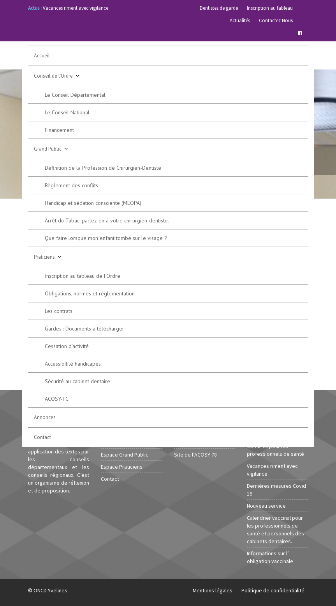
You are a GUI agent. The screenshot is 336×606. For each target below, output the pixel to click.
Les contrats (58, 311)
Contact (42, 437)
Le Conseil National (67, 112)
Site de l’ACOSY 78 (195, 454)
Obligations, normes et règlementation (90, 293)
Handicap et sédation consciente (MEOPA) (93, 202)
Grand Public (48, 149)
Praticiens (44, 257)
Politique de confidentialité (272, 590)
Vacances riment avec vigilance (75, 8)
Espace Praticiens (121, 466)
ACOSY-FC (57, 398)
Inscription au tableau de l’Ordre (82, 275)
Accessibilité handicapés (73, 363)
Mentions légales (212, 590)
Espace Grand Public (124, 454)
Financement (59, 129)
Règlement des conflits (71, 185)
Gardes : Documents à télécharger (84, 328)
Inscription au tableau (270, 8)
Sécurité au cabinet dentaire (77, 381)
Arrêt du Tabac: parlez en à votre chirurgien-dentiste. (107, 220)
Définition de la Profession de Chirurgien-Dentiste (103, 167)
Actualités (240, 20)
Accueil (42, 55)
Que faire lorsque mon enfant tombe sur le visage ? (106, 238)
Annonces (45, 417)
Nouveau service (266, 505)
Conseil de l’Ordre (53, 76)
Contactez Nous (276, 20)
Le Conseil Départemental (75, 94)
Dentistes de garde (219, 8)
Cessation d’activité (67, 346)
